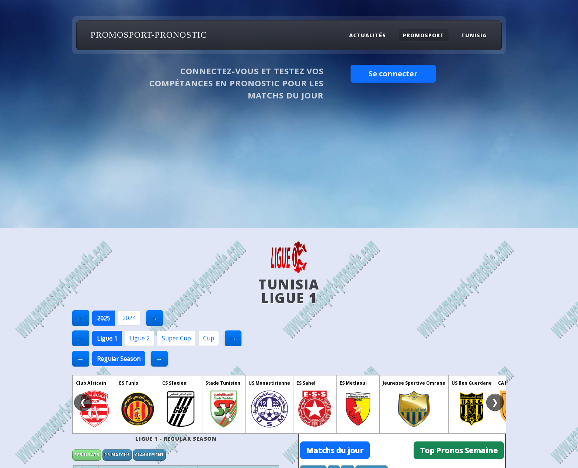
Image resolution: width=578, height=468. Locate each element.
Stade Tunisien (222, 383)
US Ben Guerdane (472, 383)
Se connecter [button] (393, 74)
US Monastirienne (269, 383)
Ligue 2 (139, 338)
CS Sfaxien (174, 383)
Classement (149, 454)
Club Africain (91, 383)
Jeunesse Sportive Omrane (414, 383)
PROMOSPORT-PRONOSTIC (149, 34)
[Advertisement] (289, 173)
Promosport (423, 35)
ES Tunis (128, 383)
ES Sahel (306, 383)
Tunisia (474, 35)
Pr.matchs (117, 454)
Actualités (367, 35)
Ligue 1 (107, 338)
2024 (129, 318)
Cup (208, 338)
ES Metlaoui (353, 383)
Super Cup (176, 338)
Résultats (87, 454)
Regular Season (118, 358)
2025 (103, 318)
